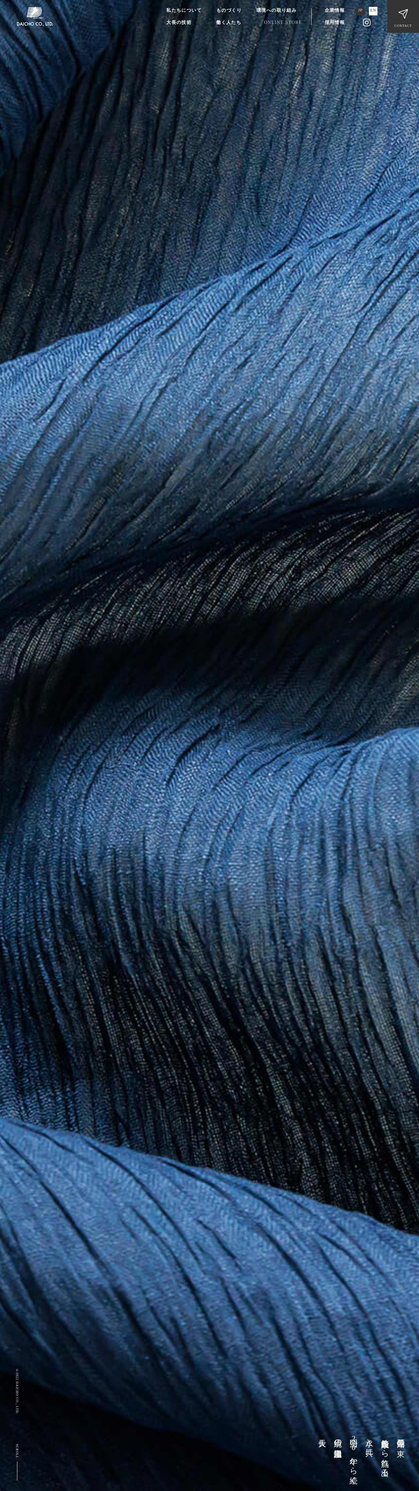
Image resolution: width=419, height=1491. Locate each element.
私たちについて (184, 10)
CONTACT (403, 26)
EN (373, 10)
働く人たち (228, 22)
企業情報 (335, 10)
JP (360, 10)
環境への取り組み (276, 10)
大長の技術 (178, 22)
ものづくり (229, 10)
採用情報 (335, 22)
